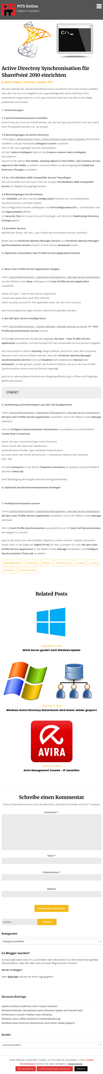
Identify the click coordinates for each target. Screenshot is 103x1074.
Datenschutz (75, 1063)
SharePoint (31, 562)
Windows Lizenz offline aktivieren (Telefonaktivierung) (31, 1018)
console (80, 562)
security (93, 562)
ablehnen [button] (81, 1068)
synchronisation (28, 570)
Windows (46, 562)
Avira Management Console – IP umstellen (51, 770)
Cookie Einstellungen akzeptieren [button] (55, 1068)
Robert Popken (13, 82)
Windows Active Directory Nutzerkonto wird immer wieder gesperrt (51, 710)
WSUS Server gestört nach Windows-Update (52, 650)
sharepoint (9, 570)
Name (51, 855)
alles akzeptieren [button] (25, 1068)
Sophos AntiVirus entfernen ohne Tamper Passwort (29, 1006)
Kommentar (51, 812)
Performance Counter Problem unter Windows (27, 1014)
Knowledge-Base (12, 562)
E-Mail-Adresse (51, 872)
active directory (64, 562)
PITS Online (27, 6)
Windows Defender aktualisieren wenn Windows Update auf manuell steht (42, 1010)
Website (51, 888)
